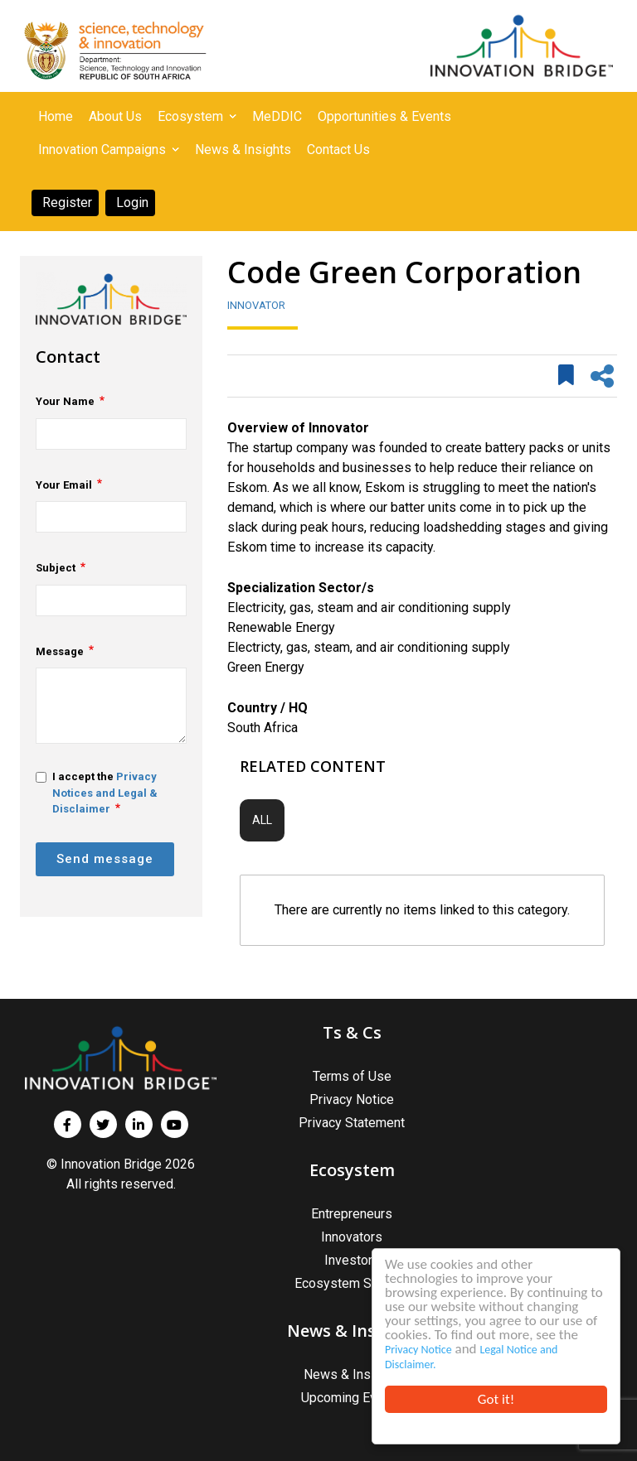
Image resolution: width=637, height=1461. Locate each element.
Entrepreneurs (351, 1214)
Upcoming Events (351, 1398)
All (262, 820)
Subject (55, 568)
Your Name (65, 401)
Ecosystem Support (351, 1283)
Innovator (256, 305)
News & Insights (352, 1374)
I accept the (97, 792)
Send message (104, 858)
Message (60, 651)
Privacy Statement (352, 1123)
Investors (352, 1260)
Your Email (64, 485)
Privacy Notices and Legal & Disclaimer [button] (105, 792)
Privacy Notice (418, 1350)
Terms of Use (352, 1076)
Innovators (351, 1237)
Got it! (496, 1399)
